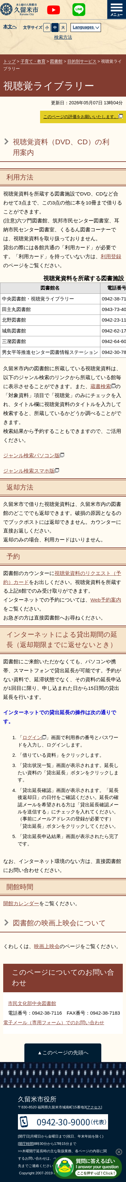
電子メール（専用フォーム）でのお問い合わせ (53, 1022)
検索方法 (63, 37)
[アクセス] (94, 1107)
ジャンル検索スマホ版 (31, 471)
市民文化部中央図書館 (32, 1003)
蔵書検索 (102, 386)
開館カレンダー (21, 903)
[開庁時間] (26, 1144)
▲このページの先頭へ (62, 1052)
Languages (86, 27)
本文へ (10, 27)
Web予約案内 (105, 600)
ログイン (34, 737)
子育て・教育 (33, 61)
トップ (9, 61)
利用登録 (111, 256)
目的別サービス (82, 61)
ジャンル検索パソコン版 (33, 455)
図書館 (56, 61)
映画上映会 (47, 946)
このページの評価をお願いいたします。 (83, 116)
